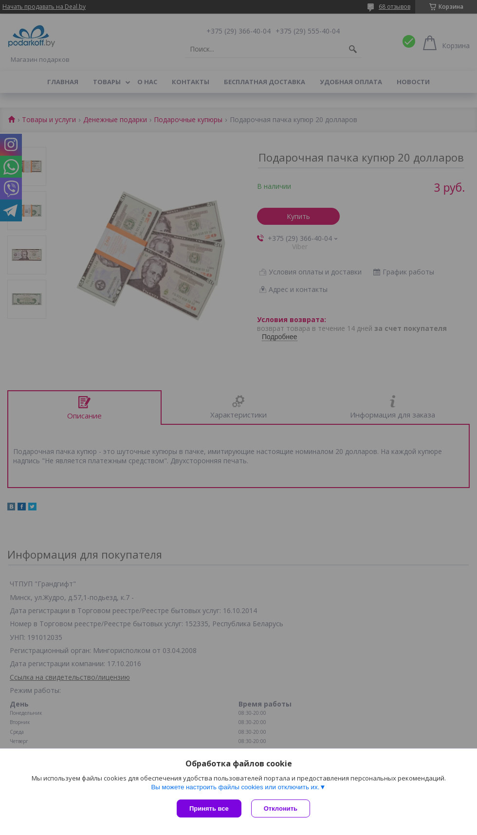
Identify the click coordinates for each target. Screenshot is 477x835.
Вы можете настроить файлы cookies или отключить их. (235, 787)
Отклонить (280, 808)
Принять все (209, 808)
